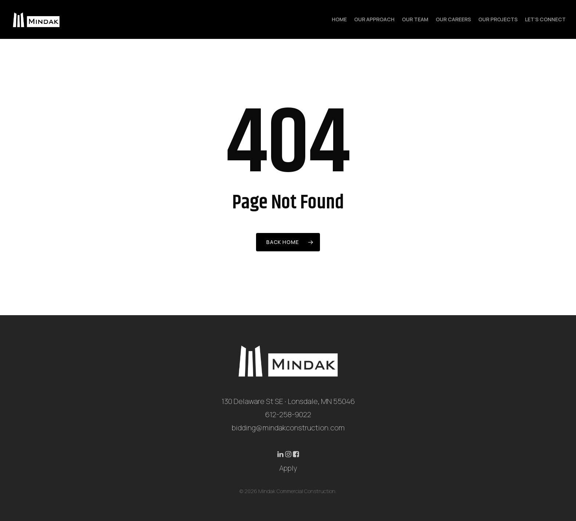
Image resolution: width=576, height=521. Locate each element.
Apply (288, 468)
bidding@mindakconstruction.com (288, 428)
